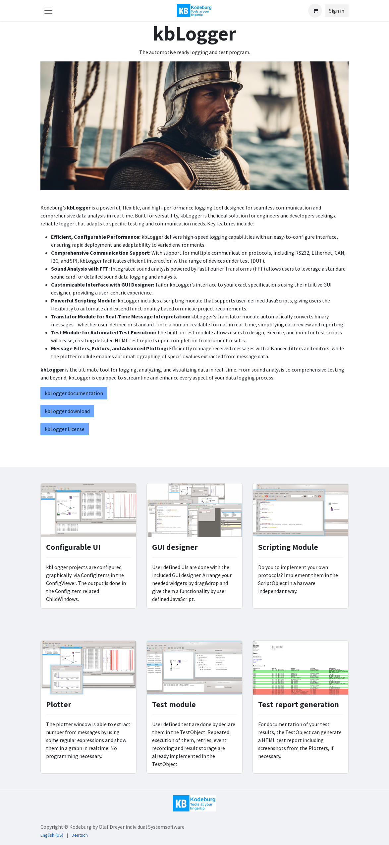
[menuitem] (51, 835)
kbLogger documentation (74, 393)
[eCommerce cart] (315, 11)
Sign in (336, 10)
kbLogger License (64, 429)
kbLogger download (67, 411)
